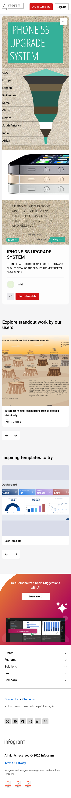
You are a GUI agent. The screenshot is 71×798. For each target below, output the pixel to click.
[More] (63, 21)
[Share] (10, 296)
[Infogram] (13, 7)
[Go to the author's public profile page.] (15, 284)
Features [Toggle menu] (10, 660)
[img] (46, 140)
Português (29, 706)
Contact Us (12, 699)
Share (13, 239)
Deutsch (17, 706)
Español (40, 706)
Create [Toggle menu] (9, 653)
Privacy (21, 763)
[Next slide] (15, 435)
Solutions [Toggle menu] (11, 666)
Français (49, 706)
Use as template (41, 6)
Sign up (62, 6)
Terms (9, 763)
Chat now (28, 699)
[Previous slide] (6, 435)
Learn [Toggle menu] (8, 673)
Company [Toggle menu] (11, 680)
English (8, 706)
